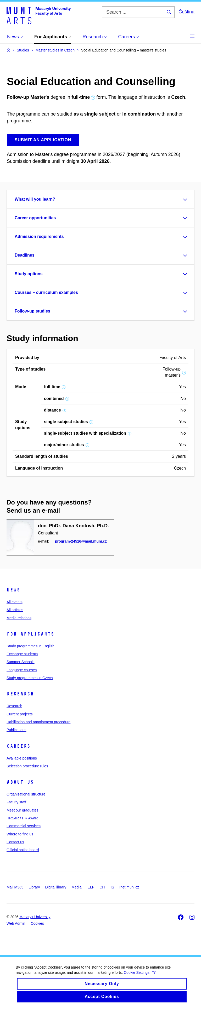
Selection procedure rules (27, 766)
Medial (76, 887)
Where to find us (20, 834)
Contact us (15, 842)
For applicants (30, 634)
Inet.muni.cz (129, 887)
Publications (16, 730)
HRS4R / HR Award (22, 818)
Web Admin (16, 923)
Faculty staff (16, 802)
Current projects (20, 714)
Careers (18, 746)
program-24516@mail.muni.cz (81, 541)
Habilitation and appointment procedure (38, 722)
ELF (91, 887)
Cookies (37, 923)
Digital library (55, 887)
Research (20, 694)
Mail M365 (15, 887)
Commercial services (24, 826)
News (13, 590)
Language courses (22, 670)
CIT (102, 887)
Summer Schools (21, 662)
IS (112, 887)
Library (34, 887)
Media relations (19, 618)
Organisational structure (26, 794)
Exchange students (22, 654)
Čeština (186, 11)
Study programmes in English (30, 646)
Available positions (22, 758)
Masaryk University (34, 917)
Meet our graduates (22, 810)
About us (20, 782)
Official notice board (23, 850)
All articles (15, 610)
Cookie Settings (139, 977)
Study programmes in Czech (30, 678)
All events (15, 602)
